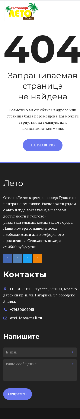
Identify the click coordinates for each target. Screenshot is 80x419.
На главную (43, 145)
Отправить (17, 394)
